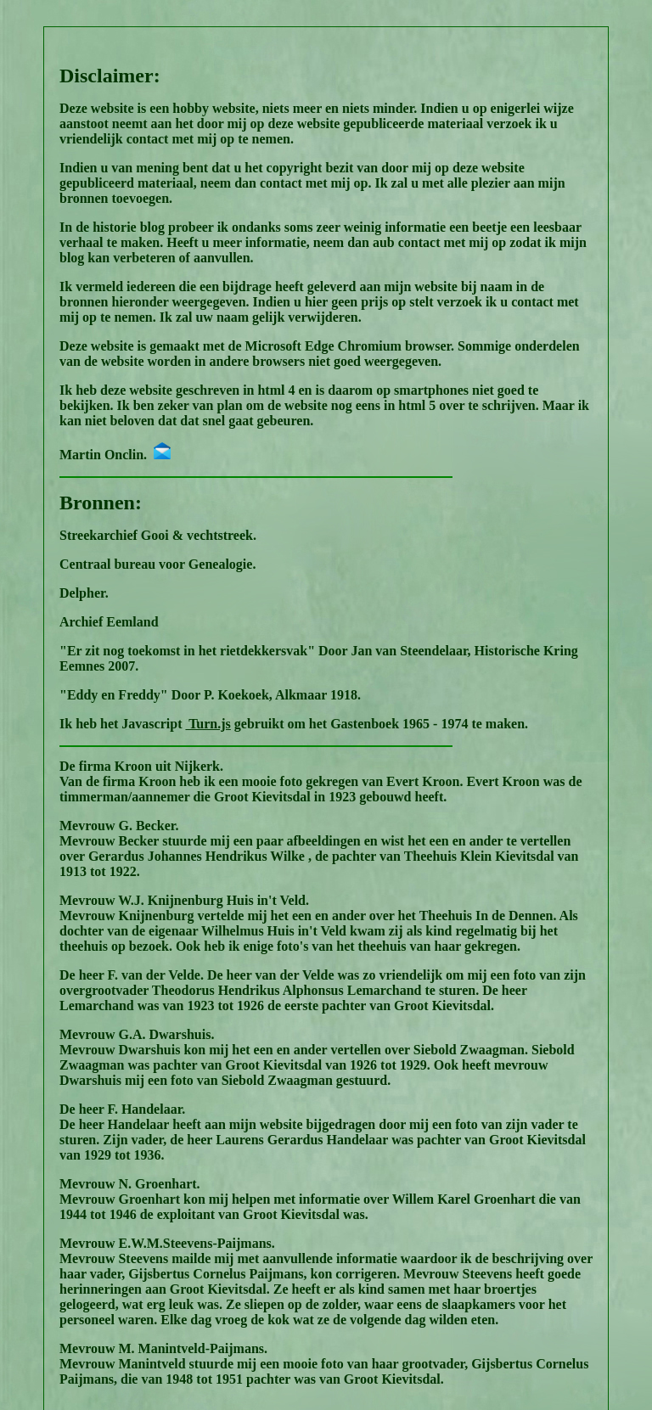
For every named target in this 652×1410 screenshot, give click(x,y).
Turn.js (207, 723)
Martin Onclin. (115, 454)
